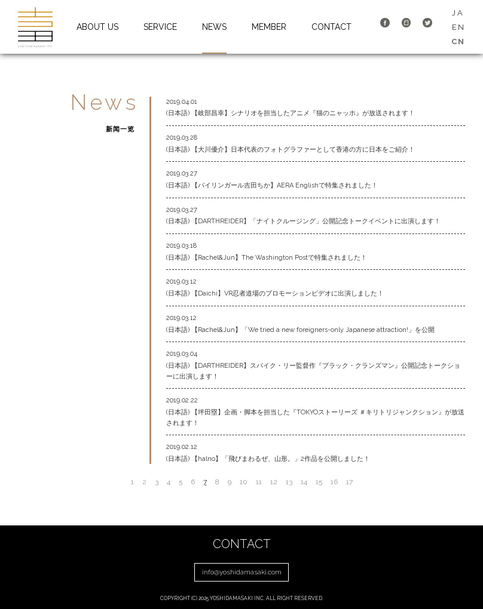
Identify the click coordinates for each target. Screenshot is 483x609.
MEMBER (269, 27)
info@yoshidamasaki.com (242, 572)
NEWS (214, 27)
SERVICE (160, 27)
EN (458, 27)
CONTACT (331, 27)
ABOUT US (97, 27)
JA (458, 12)
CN (458, 41)
